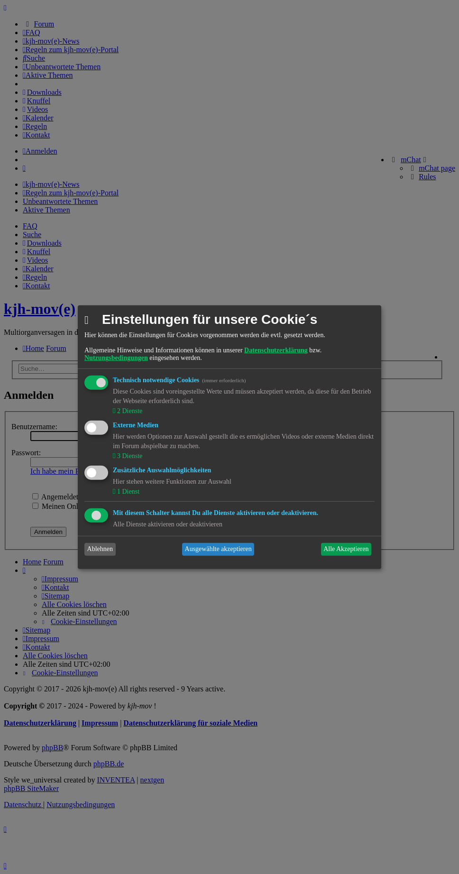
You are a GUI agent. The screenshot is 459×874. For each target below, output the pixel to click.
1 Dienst (127, 491)
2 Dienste (128, 410)
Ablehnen (100, 548)
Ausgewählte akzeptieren (218, 548)
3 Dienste (128, 456)
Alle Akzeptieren (345, 548)
